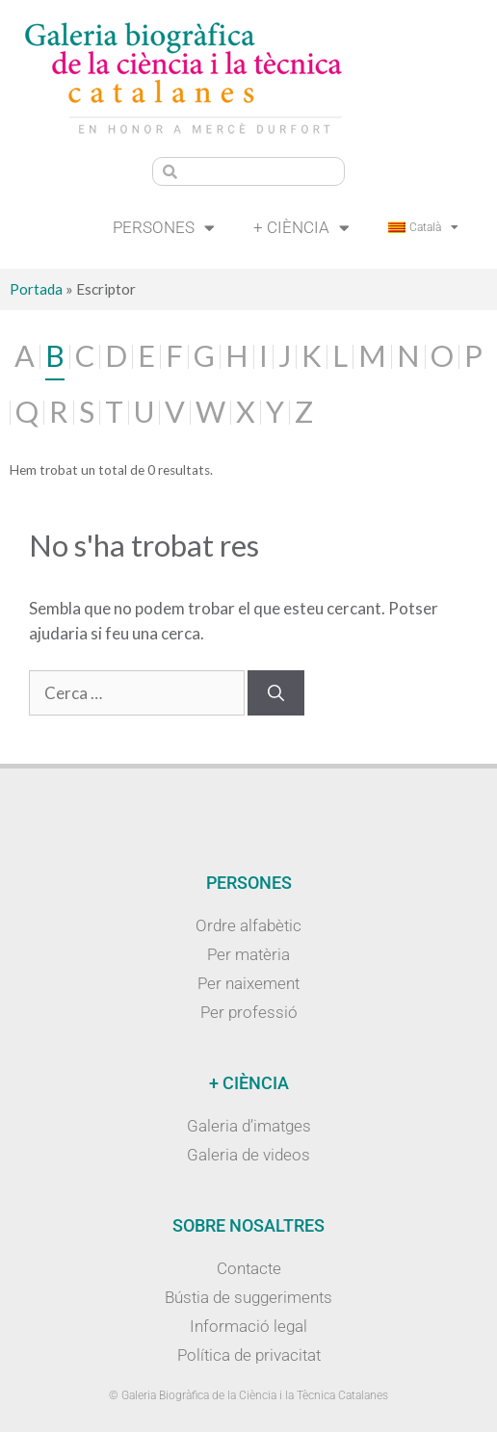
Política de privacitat (249, 1355)
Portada (36, 289)
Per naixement (248, 983)
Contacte (249, 1268)
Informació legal (248, 1326)
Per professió (249, 1012)
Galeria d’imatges (249, 1125)
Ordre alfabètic (248, 925)
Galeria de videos (248, 1154)
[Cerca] (276, 693)
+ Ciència (301, 228)
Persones (164, 228)
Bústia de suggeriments (248, 1297)
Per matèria (248, 954)
